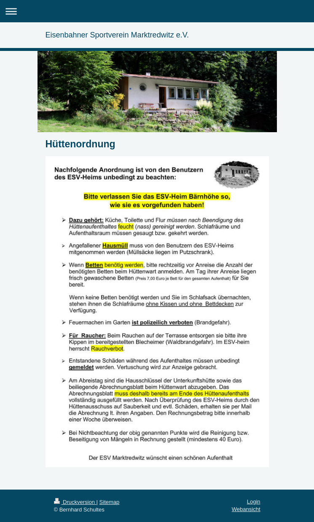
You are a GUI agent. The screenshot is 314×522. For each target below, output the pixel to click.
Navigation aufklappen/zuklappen (157, 11)
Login (253, 501)
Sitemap (109, 502)
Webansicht (246, 509)
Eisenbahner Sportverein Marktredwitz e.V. (117, 35)
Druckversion (75, 502)
